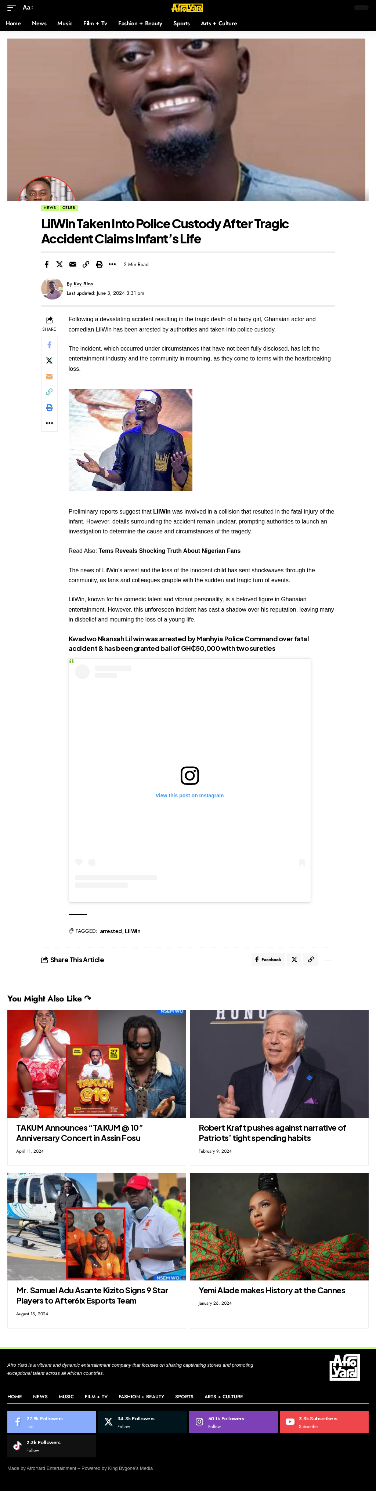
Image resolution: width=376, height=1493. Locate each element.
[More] (112, 264)
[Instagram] (233, 1424)
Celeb (68, 207)
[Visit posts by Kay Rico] (52, 289)
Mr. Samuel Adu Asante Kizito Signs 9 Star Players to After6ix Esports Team (92, 1297)
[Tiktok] (51, 1448)
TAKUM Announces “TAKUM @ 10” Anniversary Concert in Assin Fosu (79, 1134)
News (50, 207)
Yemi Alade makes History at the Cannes (272, 1292)
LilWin (164, 511)
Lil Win (134, 931)
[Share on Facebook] (46, 264)
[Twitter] (142, 1424)
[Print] (99, 264)
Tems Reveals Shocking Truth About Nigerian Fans (172, 551)
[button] (13, 7)
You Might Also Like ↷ (63, 1000)
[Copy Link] (86, 264)
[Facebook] (51, 1424)
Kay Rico (84, 283)
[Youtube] (324, 1424)
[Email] (73, 264)
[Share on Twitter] (59, 264)
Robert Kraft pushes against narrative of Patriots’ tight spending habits (272, 1134)
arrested (113, 931)
